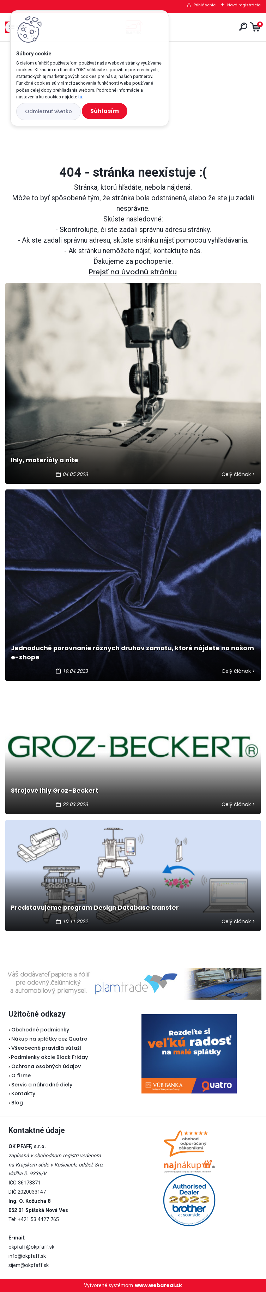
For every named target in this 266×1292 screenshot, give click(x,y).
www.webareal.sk (158, 1285)
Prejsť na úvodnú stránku (133, 272)
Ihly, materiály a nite (44, 460)
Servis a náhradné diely (41, 1084)
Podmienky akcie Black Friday (48, 1057)
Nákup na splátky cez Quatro (49, 1038)
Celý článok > (238, 474)
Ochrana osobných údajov (46, 1066)
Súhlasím (104, 111)
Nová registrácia (244, 5)
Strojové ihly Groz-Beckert (54, 790)
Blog (17, 1102)
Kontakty (23, 1093)
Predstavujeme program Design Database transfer (95, 907)
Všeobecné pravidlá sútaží (46, 1048)
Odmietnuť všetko (48, 111)
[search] (243, 26)
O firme (21, 1075)
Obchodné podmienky (40, 1029)
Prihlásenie (205, 5)
